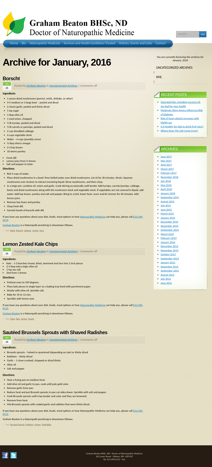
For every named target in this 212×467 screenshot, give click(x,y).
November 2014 (169, 225)
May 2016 (166, 185)
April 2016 (166, 189)
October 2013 (168, 254)
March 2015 (167, 213)
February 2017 (168, 172)
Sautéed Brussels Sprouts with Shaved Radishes (55, 332)
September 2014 (170, 229)
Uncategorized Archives (63, 86)
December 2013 (169, 246)
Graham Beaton (36, 86)
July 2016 (166, 181)
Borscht (11, 78)
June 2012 (166, 282)
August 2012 (167, 274)
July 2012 (166, 278)
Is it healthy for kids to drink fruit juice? (182, 126)
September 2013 (170, 258)
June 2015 (166, 209)
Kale (18, 318)
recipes (35, 230)
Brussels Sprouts (17, 424)
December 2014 (169, 221)
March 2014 (167, 234)
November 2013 (169, 250)
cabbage (27, 230)
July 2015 (166, 205)
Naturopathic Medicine (92, 216)
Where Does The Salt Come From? (179, 130)
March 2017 (167, 168)
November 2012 (169, 266)
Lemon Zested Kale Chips (30, 244)
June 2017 (166, 156)
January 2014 (168, 242)
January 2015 (168, 217)
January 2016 (168, 193)
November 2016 (169, 177)
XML (159, 77)
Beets (12, 230)
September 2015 (170, 197)
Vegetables (46, 424)
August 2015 (167, 201)
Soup (42, 230)
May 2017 (166, 160)
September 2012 (170, 270)
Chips (12, 318)
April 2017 (166, 164)
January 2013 (168, 262)
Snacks (31, 318)
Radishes (29, 424)
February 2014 (168, 238)
